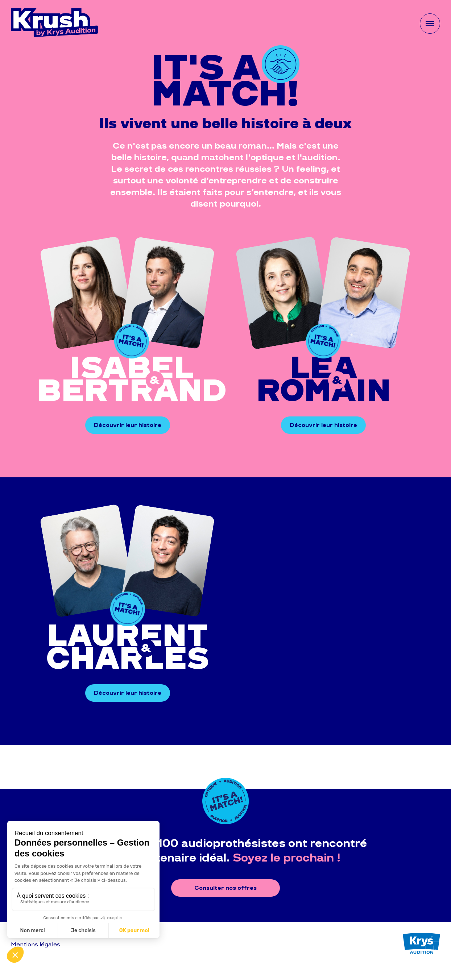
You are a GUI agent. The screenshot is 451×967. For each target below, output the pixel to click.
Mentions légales (35, 944)
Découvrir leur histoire (127, 425)
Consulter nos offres (225, 887)
